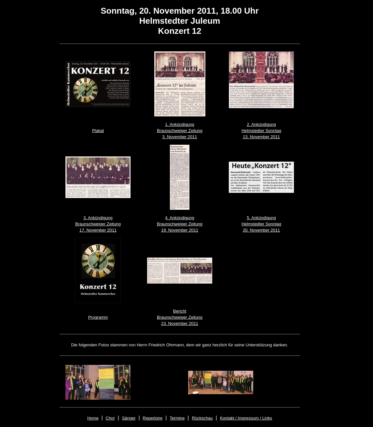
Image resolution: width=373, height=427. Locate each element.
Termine (177, 418)
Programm (98, 317)
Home (93, 418)
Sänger (129, 418)
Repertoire (153, 418)
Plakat (98, 130)
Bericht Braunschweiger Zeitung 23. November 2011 (179, 317)
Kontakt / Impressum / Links (246, 418)
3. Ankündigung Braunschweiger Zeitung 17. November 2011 (98, 224)
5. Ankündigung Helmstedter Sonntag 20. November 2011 (261, 224)
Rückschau (202, 418)
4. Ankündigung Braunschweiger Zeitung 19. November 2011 (179, 224)
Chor (110, 418)
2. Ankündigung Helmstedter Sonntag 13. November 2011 (261, 130)
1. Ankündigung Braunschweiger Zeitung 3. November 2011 (179, 130)
